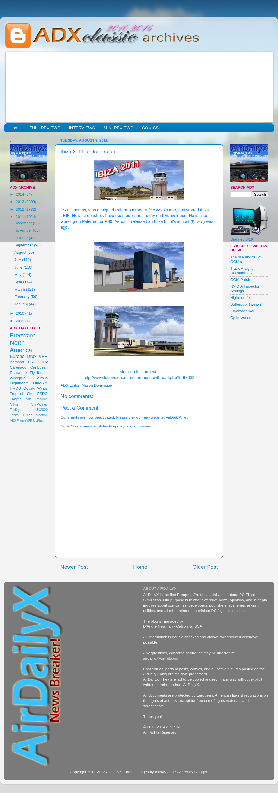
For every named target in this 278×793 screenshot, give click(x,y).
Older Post (205, 567)
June (19, 267)
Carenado (18, 367)
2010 (20, 313)
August (20, 252)
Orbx (32, 356)
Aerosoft (17, 362)
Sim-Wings (39, 404)
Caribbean (39, 367)
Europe (17, 356)
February (22, 297)
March (20, 289)
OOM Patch (240, 280)
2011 (20, 216)
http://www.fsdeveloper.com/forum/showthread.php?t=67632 (139, 377)
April (18, 282)
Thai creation (37, 415)
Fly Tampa (39, 373)
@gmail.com (167, 658)
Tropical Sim (21, 394)
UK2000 (41, 410)
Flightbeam (19, 383)
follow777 (163, 772)
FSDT (33, 362)
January (21, 304)
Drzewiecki (19, 373)
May (18, 274)
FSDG (42, 394)
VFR (43, 356)
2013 (20, 202)
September (24, 245)
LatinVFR (17, 415)
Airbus (42, 378)
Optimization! (241, 318)
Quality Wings (35, 388)
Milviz (14, 404)
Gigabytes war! (243, 311)
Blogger (200, 772)
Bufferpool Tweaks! (246, 304)
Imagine (42, 399)
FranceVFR (24, 420)
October (21, 238)
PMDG (15, 388)
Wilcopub (18, 378)
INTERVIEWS (82, 127)
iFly (45, 362)
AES (13, 420)
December (23, 223)
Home (15, 127)
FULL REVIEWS (44, 127)
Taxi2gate (17, 410)
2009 (20, 321)
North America (21, 346)
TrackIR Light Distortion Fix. (242, 270)
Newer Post (74, 567)
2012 (20, 209)
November (23, 230)
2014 (20, 194)
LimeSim (40, 383)
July (18, 260)
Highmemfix (240, 297)
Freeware (22, 335)
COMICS (150, 127)
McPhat (38, 420)
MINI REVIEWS (118, 127)
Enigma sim (20, 399)
